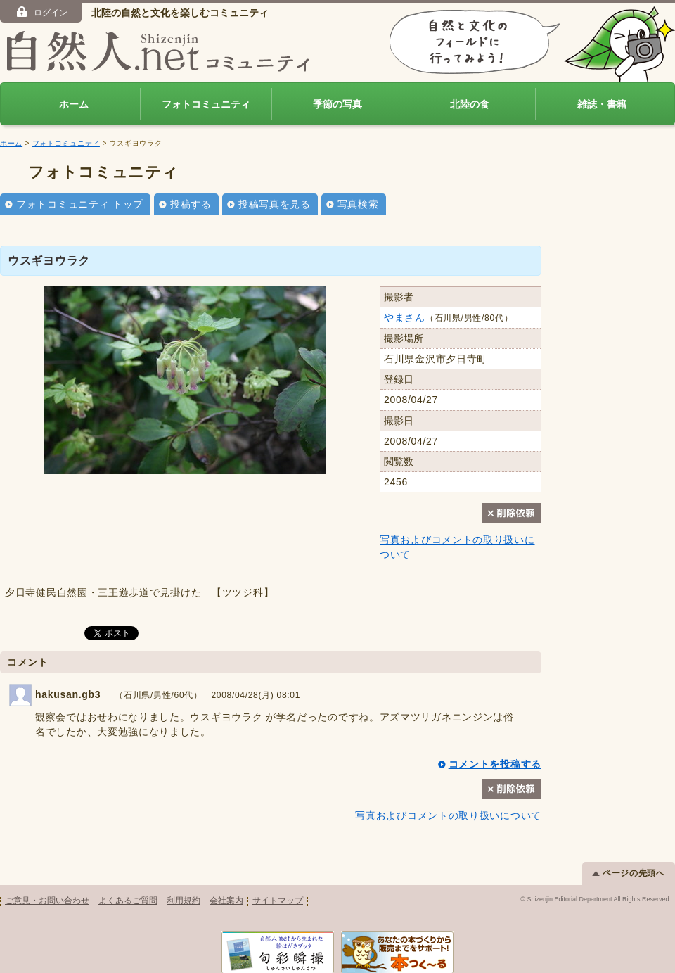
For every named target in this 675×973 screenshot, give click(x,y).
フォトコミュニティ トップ (79, 204)
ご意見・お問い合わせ (47, 900)
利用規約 (183, 900)
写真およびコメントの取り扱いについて (448, 815)
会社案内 (226, 900)
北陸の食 (469, 104)
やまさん (404, 317)
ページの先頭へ (628, 873)
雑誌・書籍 (601, 104)
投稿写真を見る (274, 204)
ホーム (74, 104)
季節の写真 (337, 104)
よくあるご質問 (128, 900)
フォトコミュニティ (206, 104)
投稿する (191, 204)
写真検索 (358, 204)
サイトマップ (277, 900)
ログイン (41, 12)
